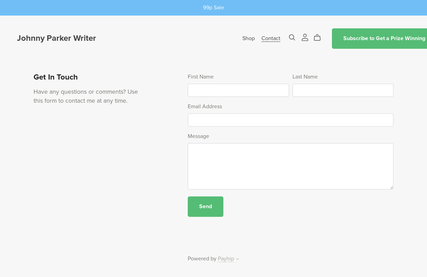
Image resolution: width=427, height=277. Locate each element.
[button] (237, 259)
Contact (270, 38)
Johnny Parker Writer (56, 38)
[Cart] (320, 37)
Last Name (305, 76)
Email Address (205, 106)
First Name (201, 76)
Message (198, 136)
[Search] (292, 37)
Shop (248, 38)
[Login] (305, 37)
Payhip (226, 258)
